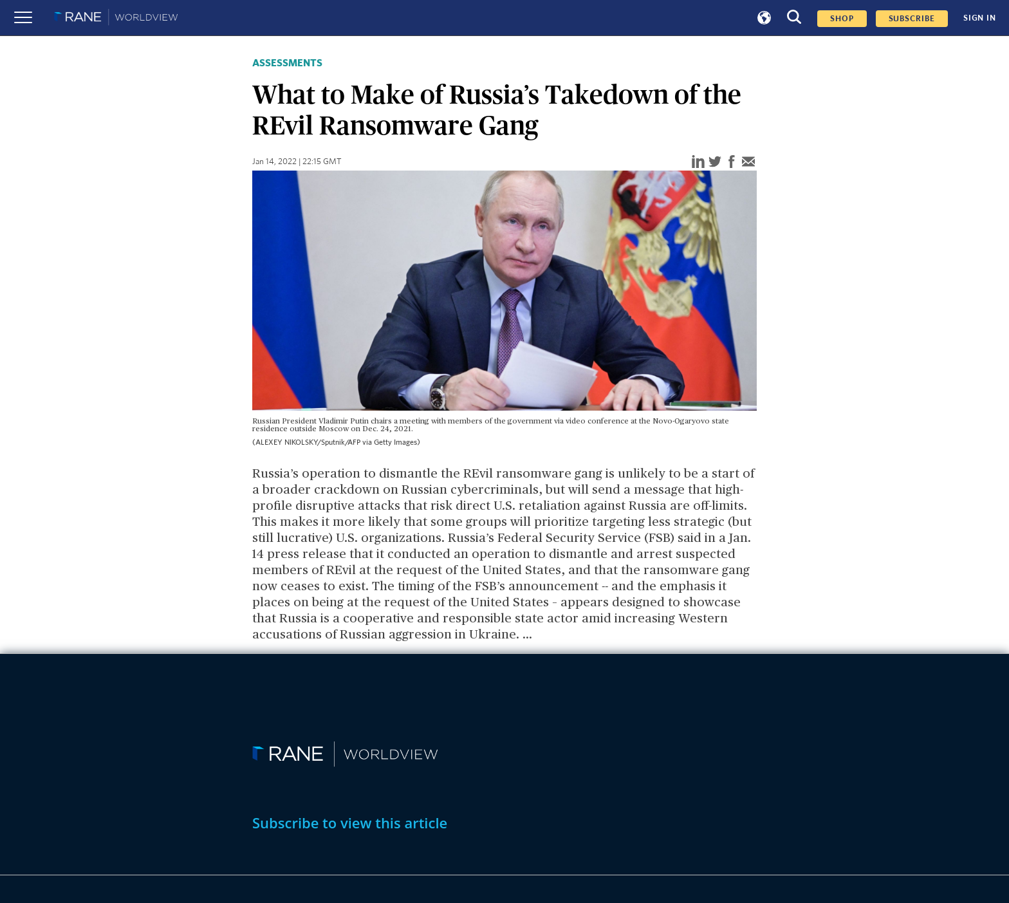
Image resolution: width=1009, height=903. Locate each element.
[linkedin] (698, 162)
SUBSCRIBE (912, 18)
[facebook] (731, 162)
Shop (842, 18)
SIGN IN (979, 18)
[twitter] (715, 162)
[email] (748, 162)
